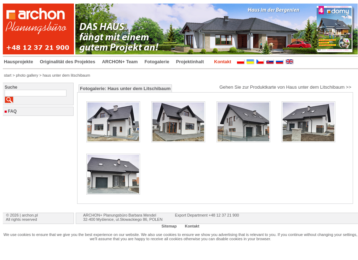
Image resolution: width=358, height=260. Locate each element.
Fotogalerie (156, 61)
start (7, 75)
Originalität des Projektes (67, 61)
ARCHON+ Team (120, 61)
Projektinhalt (190, 61)
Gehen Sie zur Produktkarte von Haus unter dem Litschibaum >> (285, 87)
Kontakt (222, 61)
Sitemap (169, 226)
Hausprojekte (18, 61)
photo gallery (27, 75)
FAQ (12, 111)
